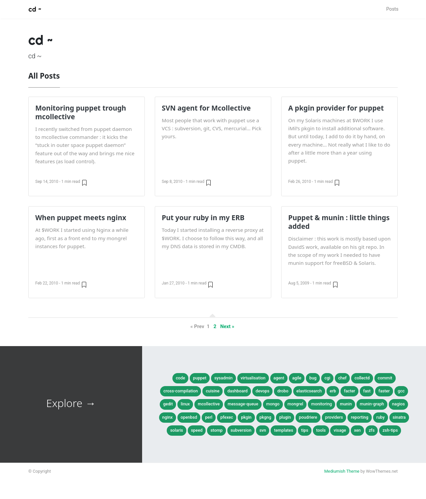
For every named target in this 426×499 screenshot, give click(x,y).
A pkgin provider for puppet (336, 108)
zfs (372, 430)
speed (197, 430)
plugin (285, 417)
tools (320, 430)
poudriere (308, 417)
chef (342, 377)
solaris (176, 430)
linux (185, 403)
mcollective (209, 403)
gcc (401, 390)
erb (333, 390)
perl (208, 417)
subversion (241, 430)
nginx (167, 417)
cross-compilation (180, 390)
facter (349, 390)
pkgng (265, 417)
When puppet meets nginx (80, 217)
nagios (398, 403)
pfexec (226, 417)
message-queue (243, 403)
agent (279, 377)
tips (304, 430)
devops (262, 390)
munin (346, 403)
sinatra (399, 417)
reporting (359, 417)
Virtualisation (253, 377)
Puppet (199, 377)
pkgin (246, 417)
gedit (168, 403)
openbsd (189, 417)
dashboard (237, 390)
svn (262, 430)
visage (339, 430)
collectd (361, 377)
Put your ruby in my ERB (203, 217)
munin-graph (372, 403)
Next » (227, 326)
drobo (282, 390)
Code (180, 377)
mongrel (295, 403)
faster (384, 390)
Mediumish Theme (341, 471)
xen (357, 430)
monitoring (321, 403)
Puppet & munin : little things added (339, 222)
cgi (327, 377)
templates (283, 430)
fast (366, 390)
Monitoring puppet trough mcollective (80, 112)
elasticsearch (309, 390)
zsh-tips (390, 430)
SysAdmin (223, 377)
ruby (380, 417)
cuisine (212, 390)
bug (313, 377)
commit (385, 377)
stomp (216, 430)
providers (334, 417)
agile (297, 377)
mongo (273, 403)
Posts (392, 9)
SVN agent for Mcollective (206, 108)
